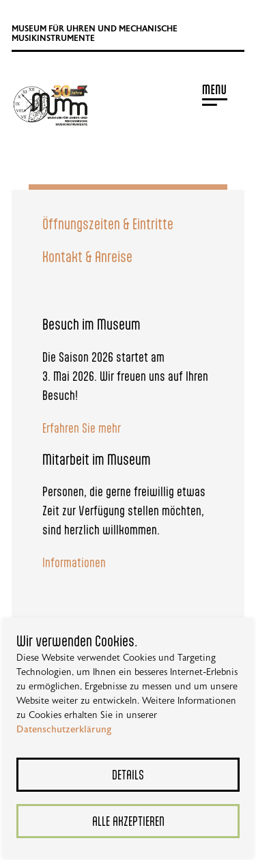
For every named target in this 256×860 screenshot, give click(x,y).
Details (128, 774)
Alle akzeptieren (128, 821)
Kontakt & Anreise (87, 256)
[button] (166, 94)
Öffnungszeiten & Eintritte (107, 223)
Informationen (74, 562)
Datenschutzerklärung (64, 729)
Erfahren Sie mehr (81, 427)
